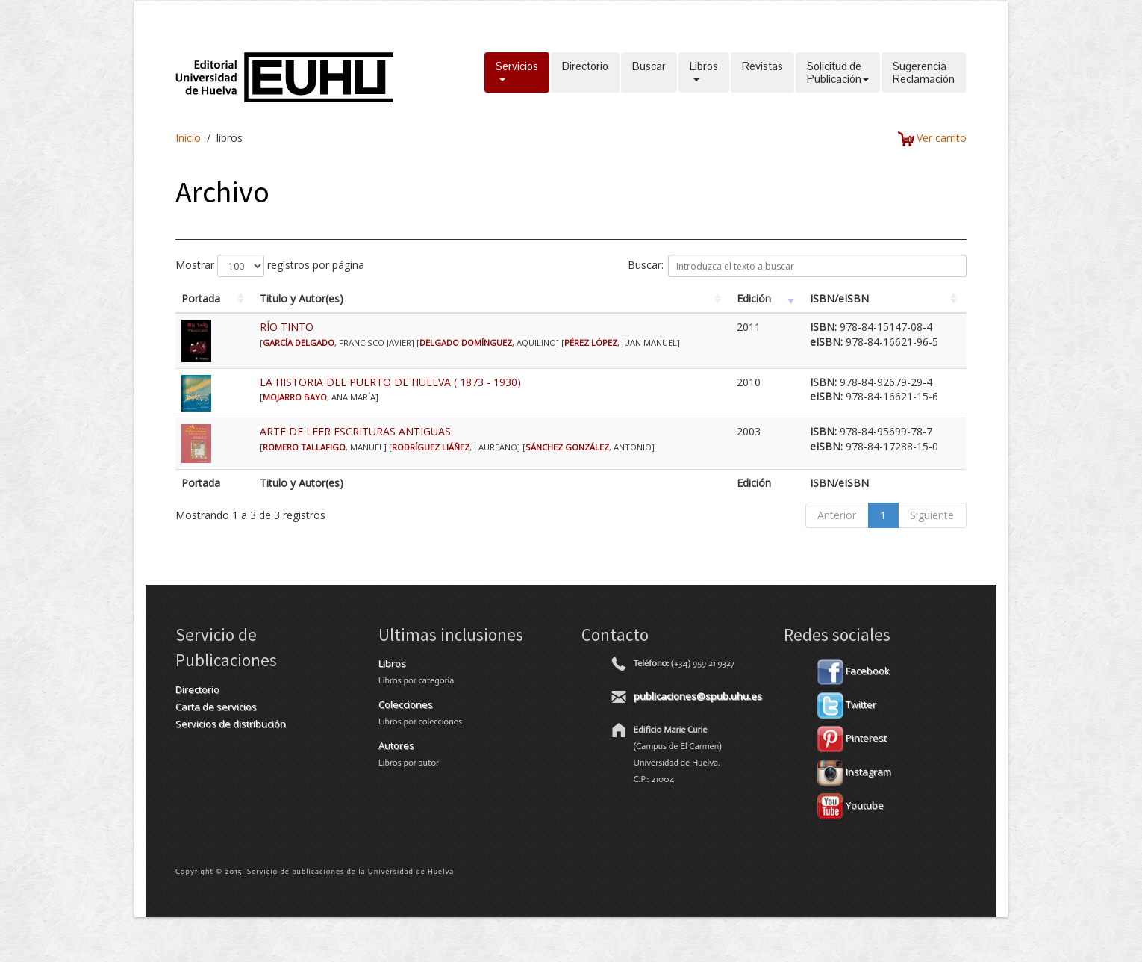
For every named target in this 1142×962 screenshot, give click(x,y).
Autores (396, 745)
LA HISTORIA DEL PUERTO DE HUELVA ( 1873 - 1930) (390, 382)
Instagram (854, 771)
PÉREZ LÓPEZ (590, 342)
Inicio (188, 138)
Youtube (850, 805)
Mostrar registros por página (269, 266)
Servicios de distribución (230, 723)
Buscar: (797, 266)
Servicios (517, 72)
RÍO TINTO (286, 327)
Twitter (846, 704)
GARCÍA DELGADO (298, 342)
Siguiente (932, 515)
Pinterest (852, 738)
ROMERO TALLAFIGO (304, 447)
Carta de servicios (216, 706)
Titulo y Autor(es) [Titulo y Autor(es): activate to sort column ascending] (301, 298)
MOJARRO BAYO (295, 397)
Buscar (649, 72)
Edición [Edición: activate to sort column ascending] (754, 298)
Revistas (762, 72)
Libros (704, 72)
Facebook (853, 670)
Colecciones (405, 704)
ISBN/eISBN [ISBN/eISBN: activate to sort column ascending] (839, 298)
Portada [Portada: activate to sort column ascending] (200, 298)
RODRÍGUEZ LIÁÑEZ (430, 447)
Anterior (836, 515)
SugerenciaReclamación (924, 72)
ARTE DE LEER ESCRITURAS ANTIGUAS (355, 431)
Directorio (585, 72)
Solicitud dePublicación (838, 72)
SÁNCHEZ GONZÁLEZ (567, 447)
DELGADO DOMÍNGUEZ (465, 342)
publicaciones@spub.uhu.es (698, 696)
